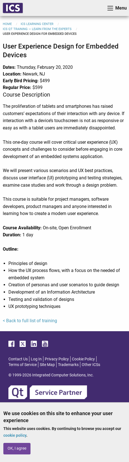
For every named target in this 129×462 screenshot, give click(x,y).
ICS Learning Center (37, 24)
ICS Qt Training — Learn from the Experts (37, 29)
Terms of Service (22, 364)
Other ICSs (91, 364)
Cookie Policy (83, 359)
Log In (36, 359)
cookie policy (14, 435)
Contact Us (18, 359)
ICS (13, 8)
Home (7, 24)
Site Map (47, 364)
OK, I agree (17, 448)
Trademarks (68, 364)
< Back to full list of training (30, 320)
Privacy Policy (57, 359)
